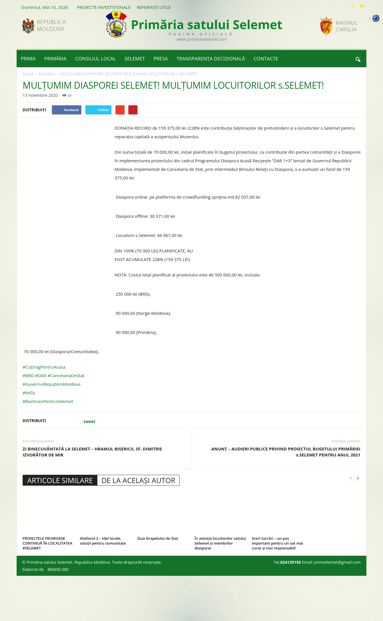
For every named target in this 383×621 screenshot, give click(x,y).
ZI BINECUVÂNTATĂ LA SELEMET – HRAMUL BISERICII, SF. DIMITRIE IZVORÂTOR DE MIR (92, 452)
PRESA (161, 58)
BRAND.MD (58, 569)
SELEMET (135, 58)
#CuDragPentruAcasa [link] (44, 367)
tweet (89, 421)
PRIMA (28, 58)
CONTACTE (266, 58)
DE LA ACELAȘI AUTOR (138, 480)
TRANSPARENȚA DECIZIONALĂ (210, 58)
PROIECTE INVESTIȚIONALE (104, 7)
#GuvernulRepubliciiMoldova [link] (51, 384)
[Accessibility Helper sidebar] (376, 18)
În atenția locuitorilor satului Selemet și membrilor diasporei (220, 543)
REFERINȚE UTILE (154, 7)
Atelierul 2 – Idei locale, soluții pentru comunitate (103, 541)
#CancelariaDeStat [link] (66, 375)
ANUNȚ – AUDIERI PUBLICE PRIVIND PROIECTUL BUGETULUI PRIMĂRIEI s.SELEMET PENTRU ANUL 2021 (285, 452)
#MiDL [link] (29, 392)
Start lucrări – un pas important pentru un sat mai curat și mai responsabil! (277, 543)
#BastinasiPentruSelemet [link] (48, 401)
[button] (357, 58)
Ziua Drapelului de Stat (157, 538)
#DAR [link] (40, 375)
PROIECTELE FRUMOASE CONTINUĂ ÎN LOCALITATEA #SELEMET (47, 543)
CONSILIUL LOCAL (95, 58)
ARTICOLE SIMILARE (60, 480)
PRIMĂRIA (55, 58)
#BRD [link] (28, 375)
